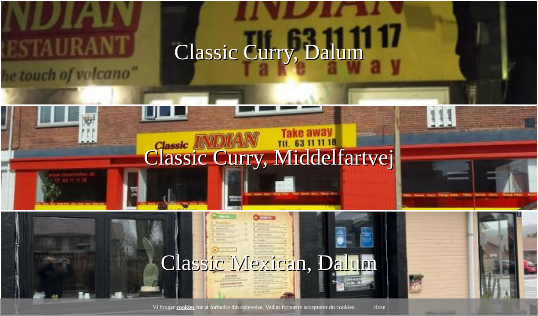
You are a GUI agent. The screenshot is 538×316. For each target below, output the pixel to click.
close (379, 307)
